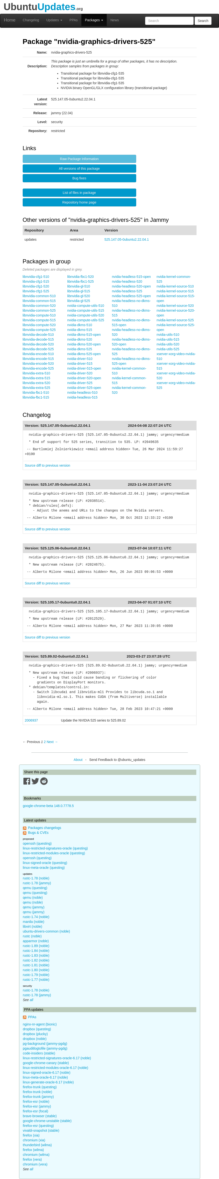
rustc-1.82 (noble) (36, 960)
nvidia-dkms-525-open (84, 354)
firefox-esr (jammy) (37, 1106)
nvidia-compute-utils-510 (85, 306)
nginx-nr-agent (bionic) (40, 1024)
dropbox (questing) (37, 1029)
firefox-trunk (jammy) (38, 1097)
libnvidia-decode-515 (38, 339)
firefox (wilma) (33, 1150)
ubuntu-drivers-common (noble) (46, 931)
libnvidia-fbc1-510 (36, 392)
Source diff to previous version (47, 465)
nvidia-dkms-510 (79, 325)
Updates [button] (54, 20)
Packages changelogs (44, 828)
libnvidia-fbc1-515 (36, 397)
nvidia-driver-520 (79, 373)
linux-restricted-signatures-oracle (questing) (55, 848)
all (31, 1000)
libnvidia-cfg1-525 (36, 291)
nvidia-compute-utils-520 (85, 315)
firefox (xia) (31, 1135)
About (78, 760)
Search (203, 21)
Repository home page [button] (79, 202)
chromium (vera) (35, 1164)
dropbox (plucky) (35, 1034)
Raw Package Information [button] (79, 159)
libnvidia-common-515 (39, 301)
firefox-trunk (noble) (37, 1092)
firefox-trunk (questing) (40, 1087)
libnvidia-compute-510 (39, 315)
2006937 (31, 720)
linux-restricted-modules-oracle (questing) (54, 853)
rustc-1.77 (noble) (36, 980)
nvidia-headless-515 (82, 397)
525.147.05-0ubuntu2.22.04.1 (127, 239)
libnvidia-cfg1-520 (36, 286)
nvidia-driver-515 (79, 363)
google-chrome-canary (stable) (46, 1063)
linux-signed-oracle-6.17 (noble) (47, 1072)
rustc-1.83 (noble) (36, 955)
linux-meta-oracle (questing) (44, 868)
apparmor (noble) (36, 941)
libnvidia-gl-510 (78, 286)
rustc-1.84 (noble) (36, 951)
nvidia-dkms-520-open (84, 344)
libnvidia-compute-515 (39, 320)
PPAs (74, 20)
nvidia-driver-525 (79, 383)
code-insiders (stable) (39, 1053)
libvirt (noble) (32, 926)
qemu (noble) (33, 897)
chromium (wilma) (36, 1155)
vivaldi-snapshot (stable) (41, 1130)
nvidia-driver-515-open (84, 368)
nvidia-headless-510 (82, 392)
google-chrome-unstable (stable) (47, 1121)
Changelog (31, 20)
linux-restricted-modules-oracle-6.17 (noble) (55, 1068)
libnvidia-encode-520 (38, 363)
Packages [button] (94, 20)
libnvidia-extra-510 (36, 373)
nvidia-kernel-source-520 (175, 306)
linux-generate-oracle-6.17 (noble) (48, 1082)
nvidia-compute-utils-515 (85, 310)
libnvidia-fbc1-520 (80, 277)
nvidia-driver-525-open (84, 388)
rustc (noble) (32, 936)
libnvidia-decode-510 (38, 335)
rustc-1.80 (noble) (36, 970)
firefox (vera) (32, 1159)
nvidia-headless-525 (127, 291)
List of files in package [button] (79, 193)
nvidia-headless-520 (127, 281)
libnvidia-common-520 (39, 306)
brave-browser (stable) (40, 1116)
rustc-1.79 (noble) (36, 975)
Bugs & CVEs (38, 833)
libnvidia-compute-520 (39, 325)
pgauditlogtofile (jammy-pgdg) (45, 1048)
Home (9, 20)
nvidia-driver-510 (79, 359)
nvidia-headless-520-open (131, 286)
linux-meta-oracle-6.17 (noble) (45, 1077)
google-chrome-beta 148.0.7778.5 (48, 806)
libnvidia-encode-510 (38, 354)
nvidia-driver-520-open (84, 378)
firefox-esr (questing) (38, 1126)
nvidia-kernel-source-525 (175, 320)
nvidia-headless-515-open (131, 277)
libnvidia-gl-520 (78, 296)
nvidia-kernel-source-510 (175, 286)
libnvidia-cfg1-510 (36, 277)
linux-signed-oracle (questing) (45, 863)
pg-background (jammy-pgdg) (45, 1044)
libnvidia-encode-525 (38, 368)
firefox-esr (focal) (35, 1111)
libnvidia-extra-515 (36, 378)
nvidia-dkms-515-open (84, 335)
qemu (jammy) (33, 907)
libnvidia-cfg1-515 (36, 281)
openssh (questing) (37, 843)
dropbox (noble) (35, 1039)
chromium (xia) (34, 1140)
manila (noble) (33, 922)
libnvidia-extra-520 (36, 383)
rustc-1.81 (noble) (36, 965)
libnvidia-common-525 (39, 310)
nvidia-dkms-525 (79, 349)
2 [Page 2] (45, 742)
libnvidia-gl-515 (78, 291)
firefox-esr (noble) (36, 1101)
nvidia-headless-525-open (131, 296)
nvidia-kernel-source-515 (175, 291)
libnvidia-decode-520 (38, 344)
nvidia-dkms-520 (79, 339)
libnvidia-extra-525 (36, 388)
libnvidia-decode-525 (38, 349)
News (114, 20)
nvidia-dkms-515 (79, 330)
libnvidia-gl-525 (78, 301)
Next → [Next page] (52, 742)
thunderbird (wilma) (37, 1145)
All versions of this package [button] (79, 168)
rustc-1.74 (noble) (36, 917)
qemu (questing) (35, 888)
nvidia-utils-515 (168, 339)
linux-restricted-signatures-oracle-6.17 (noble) (57, 1058)
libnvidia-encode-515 (38, 359)
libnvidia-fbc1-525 (80, 281)
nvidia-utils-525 (168, 349)
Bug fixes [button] (79, 178)
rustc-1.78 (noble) (36, 878)
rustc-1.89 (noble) (36, 946)
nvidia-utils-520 (168, 344)
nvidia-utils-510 (168, 335)
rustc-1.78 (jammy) (37, 883)
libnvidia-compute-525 (39, 330)
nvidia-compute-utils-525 (85, 320)
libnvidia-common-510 (39, 296)
